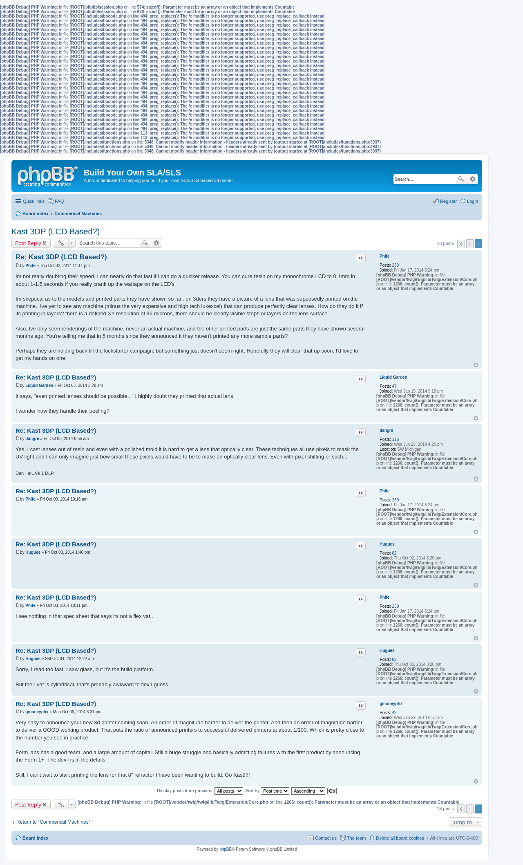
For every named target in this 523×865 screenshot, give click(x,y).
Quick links (34, 201)
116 (395, 439)
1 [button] (470, 243)
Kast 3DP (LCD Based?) (55, 231)
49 (394, 712)
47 (394, 386)
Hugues (387, 544)
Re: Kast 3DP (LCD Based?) (61, 257)
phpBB (225, 849)
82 (394, 553)
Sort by (267, 790)
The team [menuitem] (356, 838)
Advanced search (472, 179)
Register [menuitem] (448, 201)
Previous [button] (461, 244)
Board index (35, 838)
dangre (386, 430)
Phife (384, 256)
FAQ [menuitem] (59, 201)
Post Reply (28, 243)
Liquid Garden (393, 377)
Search (461, 179)
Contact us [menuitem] (326, 838)
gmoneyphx (391, 703)
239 (395, 265)
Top (476, 365)
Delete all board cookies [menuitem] (400, 838)
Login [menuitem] (472, 201)
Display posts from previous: (200, 790)
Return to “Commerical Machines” (53, 822)
